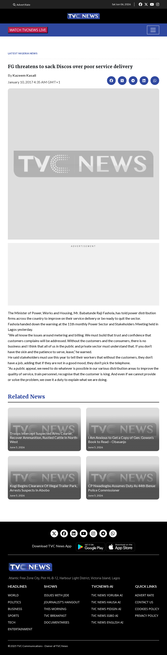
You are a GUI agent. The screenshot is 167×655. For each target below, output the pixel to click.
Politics (14, 602)
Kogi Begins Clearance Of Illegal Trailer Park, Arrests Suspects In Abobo (43, 488)
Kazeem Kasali (24, 75)
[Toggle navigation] (153, 30)
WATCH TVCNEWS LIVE (28, 30)
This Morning (55, 609)
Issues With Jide (56, 595)
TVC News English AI (107, 622)
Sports (13, 616)
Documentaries (56, 622)
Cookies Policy (147, 609)
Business (15, 609)
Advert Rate (23, 4)
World (13, 595)
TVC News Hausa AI (106, 602)
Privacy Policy (146, 616)
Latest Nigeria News (22, 53)
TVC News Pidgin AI (106, 609)
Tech (11, 622)
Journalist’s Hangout (62, 602)
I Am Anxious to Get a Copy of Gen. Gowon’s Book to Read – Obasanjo (121, 439)
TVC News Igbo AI (104, 616)
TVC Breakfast (55, 616)
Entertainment (20, 629)
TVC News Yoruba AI (107, 595)
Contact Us (144, 602)
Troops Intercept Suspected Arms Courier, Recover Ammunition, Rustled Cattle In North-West (44, 437)
